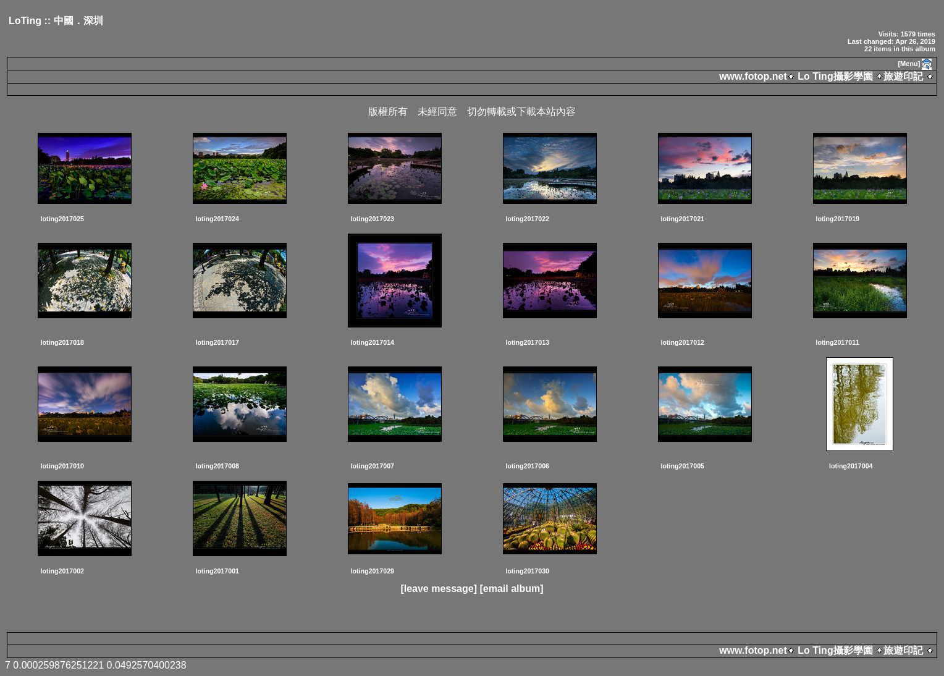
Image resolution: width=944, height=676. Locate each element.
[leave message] (438, 588)
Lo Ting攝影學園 (835, 76)
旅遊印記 (903, 76)
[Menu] (909, 63)
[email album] (511, 588)
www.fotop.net (753, 76)
